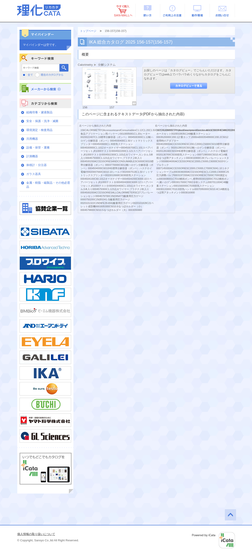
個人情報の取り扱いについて (36, 534)
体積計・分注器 (36, 165)
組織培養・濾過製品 (39, 112)
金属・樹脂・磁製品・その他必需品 (48, 184)
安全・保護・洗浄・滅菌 (42, 121)
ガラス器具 (33, 174)
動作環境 (197, 10)
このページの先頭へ (230, 514)
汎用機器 (32, 138)
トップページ (88, 31)
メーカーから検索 (45, 89)
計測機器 (32, 156)
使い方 (147, 10)
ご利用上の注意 (172, 10)
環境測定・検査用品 (39, 130)
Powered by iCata (213, 540)
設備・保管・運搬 (38, 147)
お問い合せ (222, 10)
